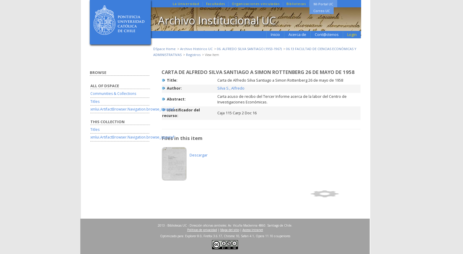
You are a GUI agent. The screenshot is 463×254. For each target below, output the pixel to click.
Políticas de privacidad (202, 230)
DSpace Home (164, 49)
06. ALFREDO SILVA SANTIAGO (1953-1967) (249, 49)
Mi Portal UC (323, 4)
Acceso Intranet (252, 230)
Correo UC (321, 11)
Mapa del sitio (229, 230)
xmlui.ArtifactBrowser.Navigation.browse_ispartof (132, 109)
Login (352, 34)
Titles (95, 101)
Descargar (199, 155)
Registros (193, 54)
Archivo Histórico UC (196, 49)
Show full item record (334, 194)
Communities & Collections (113, 93)
